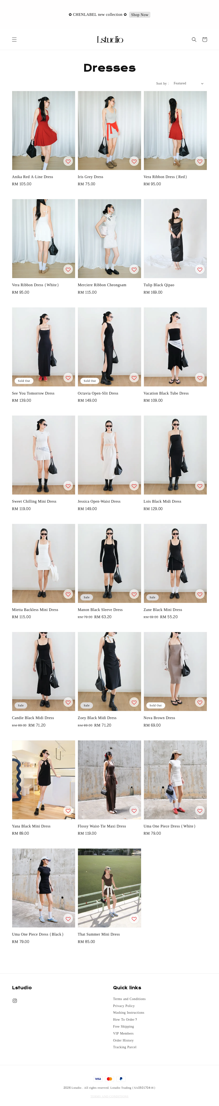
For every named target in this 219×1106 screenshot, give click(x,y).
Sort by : (162, 83)
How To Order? (125, 1020)
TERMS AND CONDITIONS (109, 1096)
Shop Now (140, 15)
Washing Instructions (128, 1013)
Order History (123, 1040)
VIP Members (123, 1033)
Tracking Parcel (125, 1047)
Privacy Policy (124, 1006)
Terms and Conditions (129, 999)
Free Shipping (123, 1027)
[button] (14, 39)
